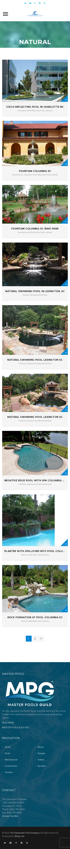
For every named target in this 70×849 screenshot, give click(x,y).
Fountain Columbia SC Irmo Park (35, 228)
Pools (7, 753)
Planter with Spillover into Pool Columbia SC (35, 551)
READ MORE (8, 722)
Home (8, 747)
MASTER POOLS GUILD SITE (15, 727)
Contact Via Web (10, 816)
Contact (9, 772)
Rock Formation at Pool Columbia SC (35, 617)
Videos (41, 760)
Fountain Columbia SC (35, 171)
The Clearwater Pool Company (25, 833)
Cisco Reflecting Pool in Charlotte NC (35, 106)
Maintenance (11, 760)
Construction (11, 766)
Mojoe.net (19, 836)
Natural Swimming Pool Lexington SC (35, 359)
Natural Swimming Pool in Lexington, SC (35, 291)
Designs (41, 753)
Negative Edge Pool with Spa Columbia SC (35, 480)
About (41, 747)
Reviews (42, 766)
